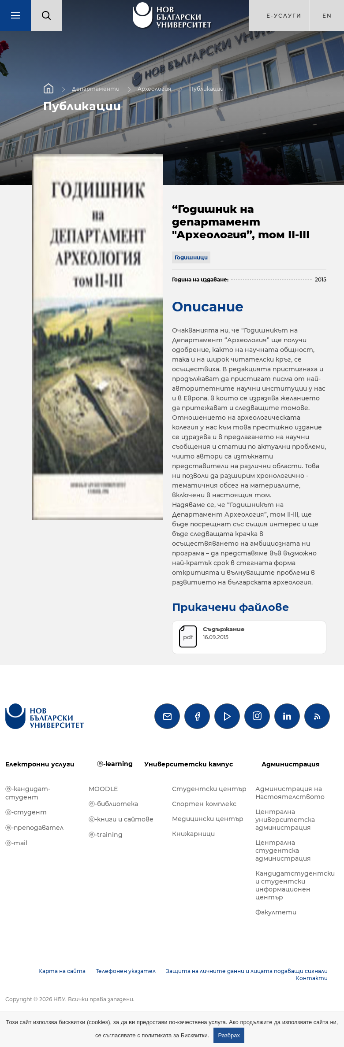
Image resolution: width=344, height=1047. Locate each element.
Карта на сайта (62, 971)
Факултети (275, 912)
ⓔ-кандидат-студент (27, 793)
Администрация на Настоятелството (290, 793)
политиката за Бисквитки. (175, 1035)
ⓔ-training (106, 835)
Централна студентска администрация (283, 850)
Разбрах (229, 1035)
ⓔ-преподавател (34, 828)
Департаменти (96, 88)
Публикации (206, 88)
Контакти (311, 978)
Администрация (291, 764)
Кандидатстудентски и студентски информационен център (292, 885)
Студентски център (209, 789)
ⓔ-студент (26, 812)
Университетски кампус (188, 764)
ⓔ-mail (16, 843)
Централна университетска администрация (285, 820)
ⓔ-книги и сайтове (121, 819)
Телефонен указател (126, 971)
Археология (154, 88)
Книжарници (193, 834)
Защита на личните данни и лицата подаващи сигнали (247, 971)
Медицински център (207, 819)
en (327, 15)
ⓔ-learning (115, 764)
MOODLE (103, 789)
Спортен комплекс (204, 804)
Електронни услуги (40, 764)
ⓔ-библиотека (113, 804)
